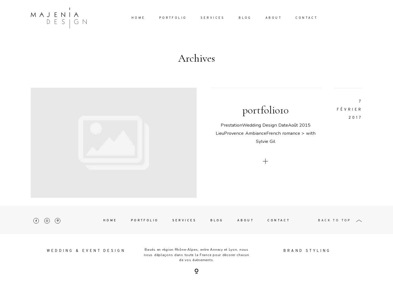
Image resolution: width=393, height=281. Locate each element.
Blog (245, 18)
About (273, 18)
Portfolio (173, 18)
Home (138, 18)
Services (213, 18)
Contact (306, 18)
